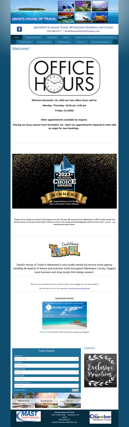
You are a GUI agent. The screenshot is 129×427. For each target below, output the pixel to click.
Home (16, 37)
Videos (66, 37)
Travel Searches (25, 42)
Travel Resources (63, 42)
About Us (80, 42)
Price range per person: (22, 382)
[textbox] (46, 359)
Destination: (19, 362)
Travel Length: (19, 376)
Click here (43, 332)
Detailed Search (20, 390)
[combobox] (46, 359)
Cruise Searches (44, 42)
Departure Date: (20, 369)
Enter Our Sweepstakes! (100, 42)
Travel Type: (18, 355)
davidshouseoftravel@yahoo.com (64, 422)
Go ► (75, 390)
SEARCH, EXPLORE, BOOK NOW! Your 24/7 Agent (94, 37)
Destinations (52, 37)
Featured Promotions (33, 37)
